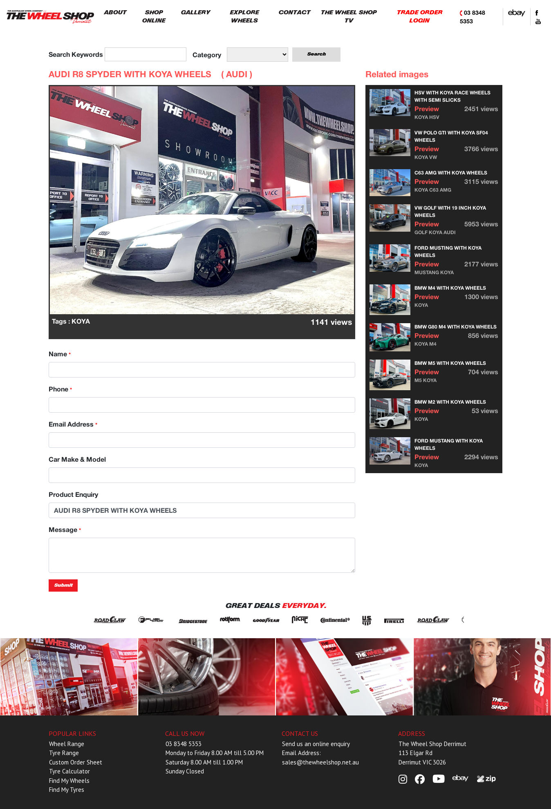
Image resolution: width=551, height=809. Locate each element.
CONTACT (294, 12)
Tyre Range (64, 753)
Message (65, 529)
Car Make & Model (77, 459)
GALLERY (195, 12)
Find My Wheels (69, 780)
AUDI (236, 74)
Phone (60, 389)
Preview (426, 108)
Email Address (73, 424)
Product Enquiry (73, 494)
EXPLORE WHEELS (244, 16)
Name (60, 354)
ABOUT (115, 12)
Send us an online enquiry (316, 744)
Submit (63, 585)
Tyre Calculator (69, 771)
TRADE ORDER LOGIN (419, 16)
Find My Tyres (66, 789)
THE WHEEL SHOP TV (348, 16)
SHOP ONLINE (153, 16)
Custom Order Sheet (75, 762)
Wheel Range (66, 744)
